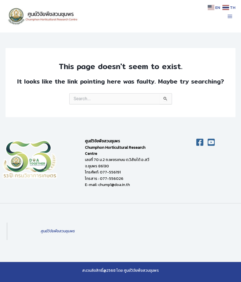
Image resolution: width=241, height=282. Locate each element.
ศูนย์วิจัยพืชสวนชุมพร (57, 231)
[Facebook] (200, 142)
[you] (211, 142)
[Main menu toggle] (229, 16)
